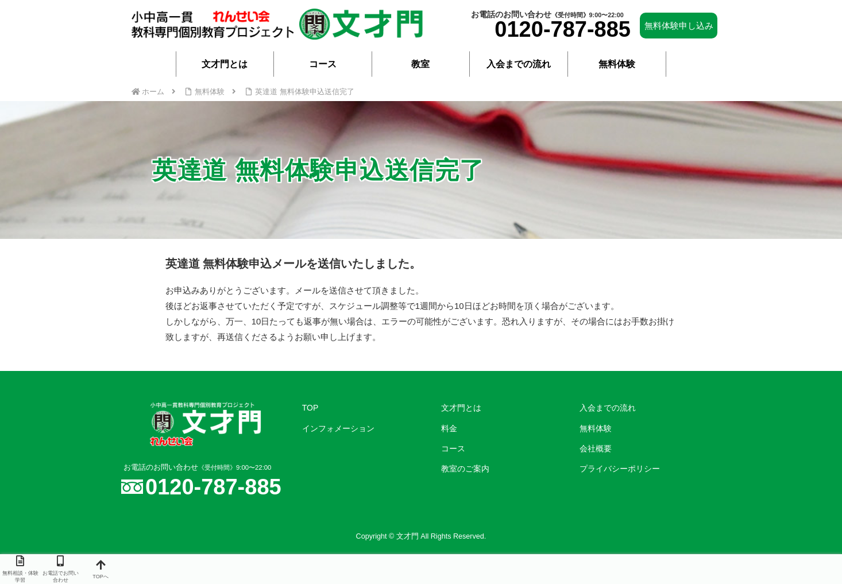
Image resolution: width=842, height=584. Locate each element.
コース (453, 448)
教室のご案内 (465, 468)
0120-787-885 (563, 29)
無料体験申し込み (678, 25)
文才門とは (461, 407)
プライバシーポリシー (620, 468)
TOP (310, 407)
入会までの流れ (608, 407)
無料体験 (596, 428)
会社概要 (596, 448)
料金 (449, 428)
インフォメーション (338, 428)
